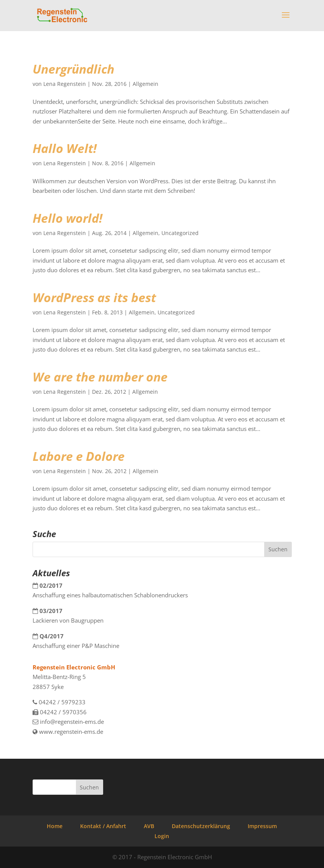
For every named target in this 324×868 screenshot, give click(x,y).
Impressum (262, 826)
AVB (149, 826)
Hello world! (67, 218)
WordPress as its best (94, 297)
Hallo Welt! (65, 148)
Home (54, 826)
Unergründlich (73, 69)
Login (162, 836)
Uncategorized (180, 233)
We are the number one (100, 376)
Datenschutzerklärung (201, 826)
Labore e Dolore (79, 456)
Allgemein (145, 83)
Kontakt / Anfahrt (103, 826)
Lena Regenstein (64, 83)
